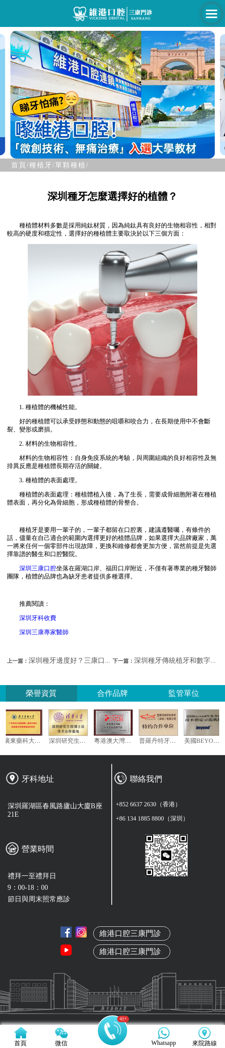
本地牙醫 (112, 993)
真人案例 (112, 1011)
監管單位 (183, 693)
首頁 (112, 957)
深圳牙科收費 (37, 618)
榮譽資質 (41, 693)
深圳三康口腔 (37, 568)
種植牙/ (42, 165)
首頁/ (20, 165)
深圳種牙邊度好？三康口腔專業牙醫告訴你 (94, 660)
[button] (84, 151)
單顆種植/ (72, 165)
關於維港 (112, 975)
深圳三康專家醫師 (44, 632)
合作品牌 (112, 693)
